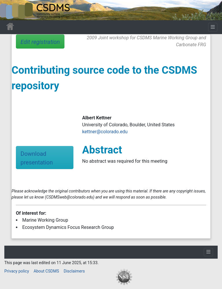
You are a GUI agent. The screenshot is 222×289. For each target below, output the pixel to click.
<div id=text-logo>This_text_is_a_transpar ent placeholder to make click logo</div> (9, 10)
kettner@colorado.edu (104, 131)
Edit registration (40, 41)
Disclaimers (74, 271)
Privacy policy (16, 271)
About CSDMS (46, 271)
